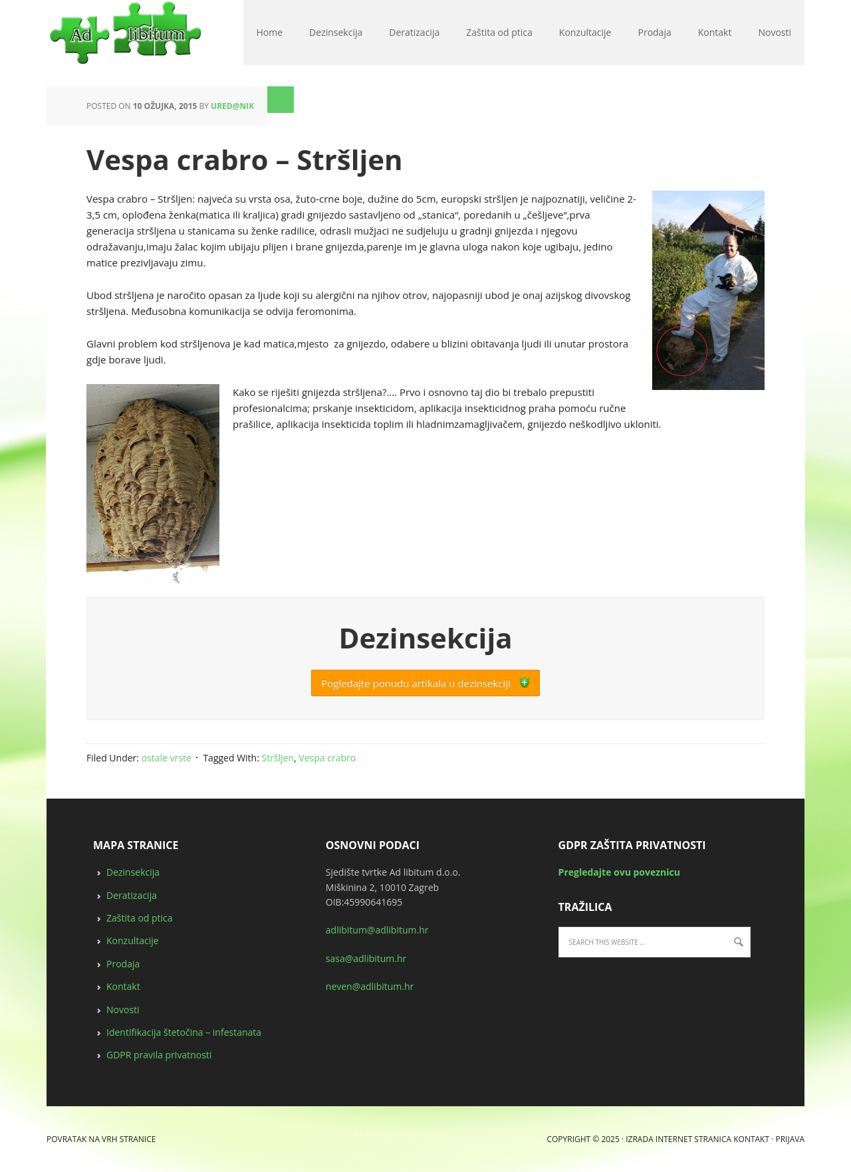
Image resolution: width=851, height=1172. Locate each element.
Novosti (123, 1009)
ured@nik (232, 106)
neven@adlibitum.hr (370, 986)
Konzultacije (132, 940)
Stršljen (278, 757)
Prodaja (123, 963)
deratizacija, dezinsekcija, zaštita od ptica (53, 33)
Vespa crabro (327, 757)
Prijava (789, 1139)
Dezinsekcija (133, 872)
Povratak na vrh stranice (101, 1139)
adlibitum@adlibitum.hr (377, 930)
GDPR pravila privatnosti (158, 1054)
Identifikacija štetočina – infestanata (183, 1032)
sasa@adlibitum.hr (366, 958)
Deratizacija (131, 895)
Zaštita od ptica (139, 918)
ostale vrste (166, 757)
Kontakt (123, 986)
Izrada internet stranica (678, 1139)
